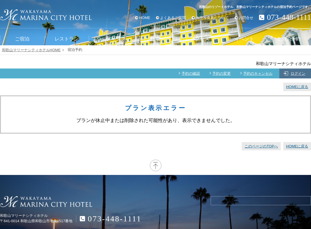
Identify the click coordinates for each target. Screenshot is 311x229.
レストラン (67, 39)
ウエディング (111, 39)
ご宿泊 (22, 39)
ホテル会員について (212, 18)
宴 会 (155, 39)
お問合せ (246, 18)
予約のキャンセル (258, 73)
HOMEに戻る (297, 87)
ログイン (298, 73)
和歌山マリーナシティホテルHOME (31, 50)
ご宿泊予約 (289, 39)
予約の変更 (221, 73)
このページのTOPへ (261, 146)
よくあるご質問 (173, 18)
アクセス (200, 39)
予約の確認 (191, 73)
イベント (244, 39)
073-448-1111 (115, 218)
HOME (144, 18)
